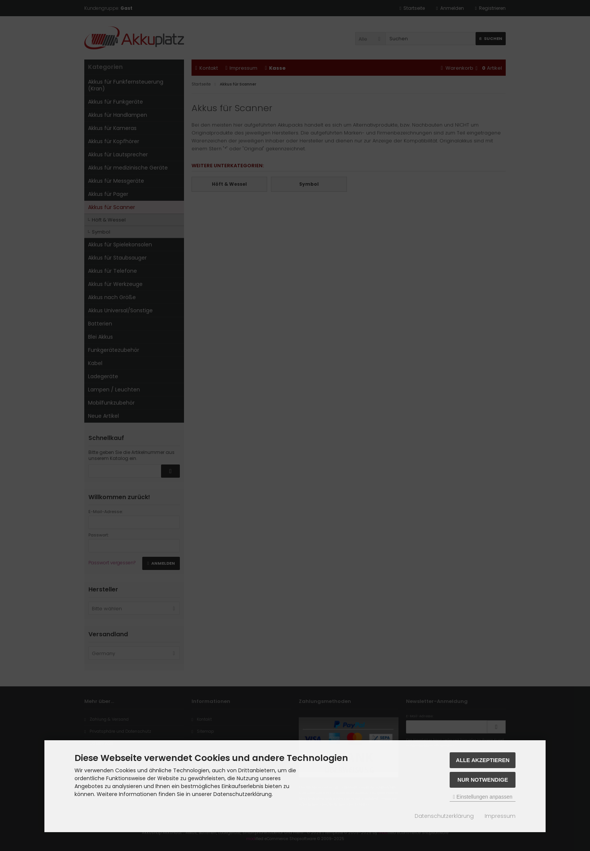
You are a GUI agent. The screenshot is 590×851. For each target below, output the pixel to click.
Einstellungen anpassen (482, 797)
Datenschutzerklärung (444, 816)
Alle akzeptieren (483, 760)
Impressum (500, 816)
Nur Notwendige (483, 780)
